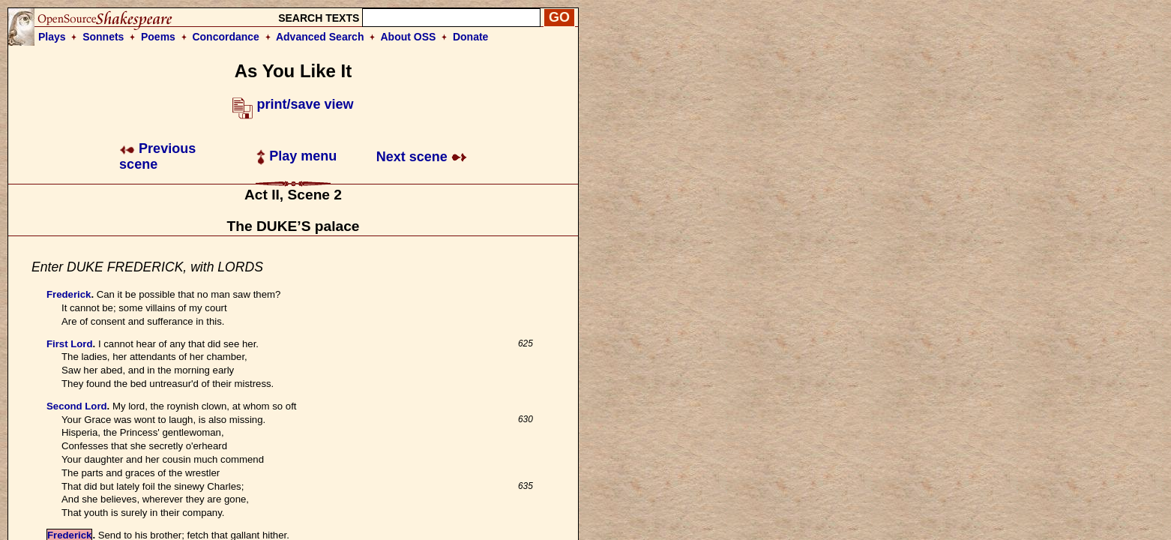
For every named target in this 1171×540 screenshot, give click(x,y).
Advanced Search (320, 37)
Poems (158, 37)
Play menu (296, 156)
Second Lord (76, 406)
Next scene (421, 156)
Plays (52, 37)
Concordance (225, 37)
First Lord (69, 344)
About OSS (408, 37)
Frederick (68, 294)
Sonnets (103, 37)
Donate (470, 37)
